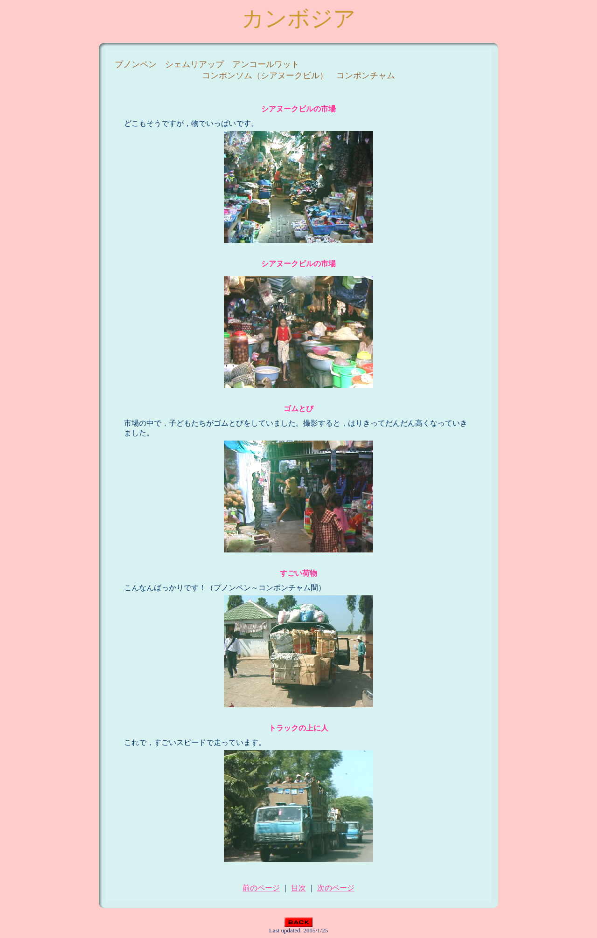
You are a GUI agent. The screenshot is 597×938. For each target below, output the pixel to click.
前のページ (261, 888)
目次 (298, 888)
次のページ (335, 888)
